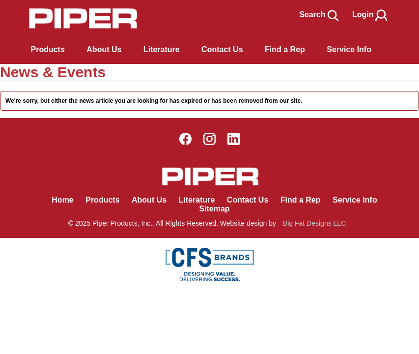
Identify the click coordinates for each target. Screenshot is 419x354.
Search (319, 14)
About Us (149, 200)
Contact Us (247, 200)
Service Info (355, 200)
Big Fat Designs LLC (314, 223)
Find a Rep (300, 200)
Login (370, 14)
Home (62, 200)
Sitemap (214, 209)
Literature (197, 200)
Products (48, 49)
